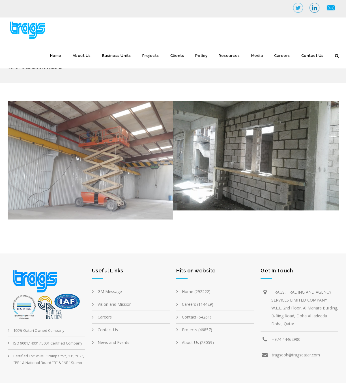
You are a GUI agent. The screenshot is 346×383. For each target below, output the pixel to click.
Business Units (116, 55)
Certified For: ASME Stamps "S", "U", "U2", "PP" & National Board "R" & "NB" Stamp (48, 359)
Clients (177, 55)
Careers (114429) (197, 304)
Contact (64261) (196, 317)
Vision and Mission (115, 304)
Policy (201, 55)
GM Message (110, 291)
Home (55, 55)
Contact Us (312, 55)
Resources (229, 55)
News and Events (113, 342)
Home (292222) (196, 291)
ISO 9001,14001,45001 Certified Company (47, 343)
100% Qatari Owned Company (39, 330)
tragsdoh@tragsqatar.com (296, 355)
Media (257, 55)
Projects (150, 55)
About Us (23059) (198, 342)
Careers (282, 55)
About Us (82, 55)
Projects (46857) (197, 329)
